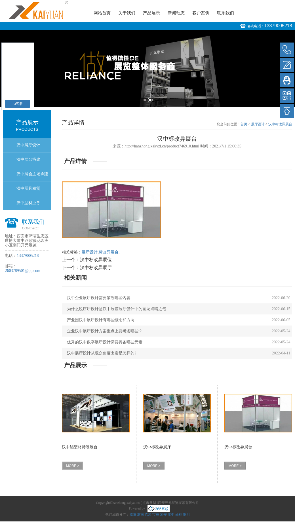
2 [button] (150, 100)
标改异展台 (109, 252)
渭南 (140, 515)
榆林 (178, 515)
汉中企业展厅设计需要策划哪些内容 (98, 298)
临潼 (148, 515)
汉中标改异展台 (280, 124)
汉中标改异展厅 (96, 267)
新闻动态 (176, 13)
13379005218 (278, 25)
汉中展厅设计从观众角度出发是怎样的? (101, 353)
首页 (244, 124)
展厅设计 (258, 124)
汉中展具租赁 (28, 188)
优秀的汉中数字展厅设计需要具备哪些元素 (104, 342)
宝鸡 (155, 515)
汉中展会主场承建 (32, 174)
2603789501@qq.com (22, 271)
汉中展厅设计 (28, 145)
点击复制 (149, 503)
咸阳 (132, 515)
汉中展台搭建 (28, 159)
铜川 (186, 515)
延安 (163, 515)
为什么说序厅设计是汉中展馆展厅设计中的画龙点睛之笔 (116, 309)
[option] (147, 68)
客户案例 (200, 13)
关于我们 (126, 13)
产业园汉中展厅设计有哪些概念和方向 (100, 320)
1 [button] (145, 100)
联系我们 (225, 13)
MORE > (72, 466)
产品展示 (151, 13)
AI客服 (17, 104)
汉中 (171, 515)
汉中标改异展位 (96, 259)
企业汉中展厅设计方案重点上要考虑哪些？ (104, 331)
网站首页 (102, 13)
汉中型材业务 (28, 203)
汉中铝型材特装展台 (80, 447)
